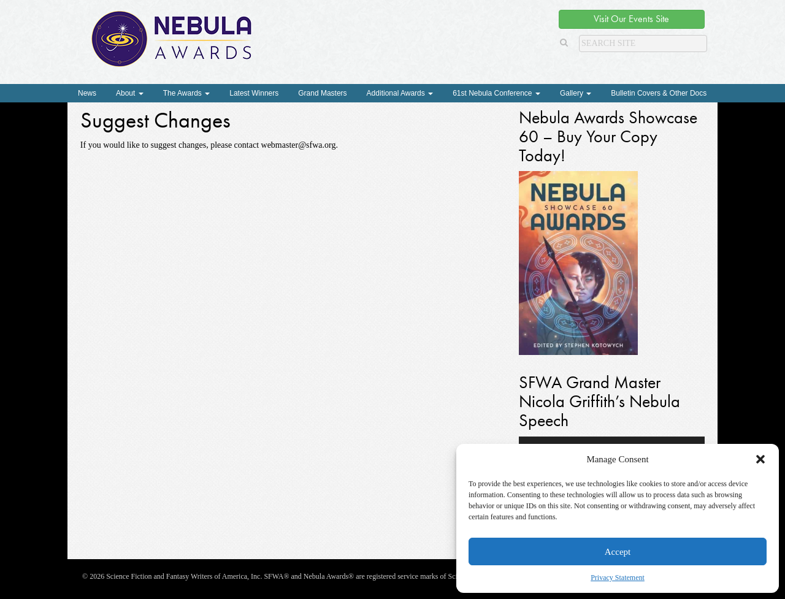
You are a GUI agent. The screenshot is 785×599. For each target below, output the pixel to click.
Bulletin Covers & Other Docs (658, 93)
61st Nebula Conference (496, 93)
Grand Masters (322, 93)
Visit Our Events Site (631, 18)
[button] (760, 459)
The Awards (186, 93)
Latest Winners (253, 93)
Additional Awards (400, 93)
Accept (617, 552)
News (87, 93)
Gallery (575, 93)
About (130, 93)
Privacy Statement (618, 577)
